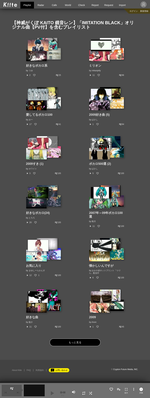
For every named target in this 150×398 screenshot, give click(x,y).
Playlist (27, 5)
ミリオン (95, 65)
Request (108, 5)
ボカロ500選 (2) (100, 164)
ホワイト (33, 169)
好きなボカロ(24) (38, 213)
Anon (94, 322)
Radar (41, 5)
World (68, 5)
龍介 (31, 322)
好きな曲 (32, 317)
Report (95, 5)
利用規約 (40, 370)
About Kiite (17, 370)
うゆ (31, 70)
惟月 (94, 221)
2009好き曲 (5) (99, 114)
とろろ (32, 218)
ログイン (134, 11)
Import (122, 5)
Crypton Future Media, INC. (125, 369)
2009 (92, 317)
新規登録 (144, 11)
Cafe (54, 5)
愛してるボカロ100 (39, 114)
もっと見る (75, 342)
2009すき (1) (34, 164)
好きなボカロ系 (36, 65)
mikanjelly (96, 70)
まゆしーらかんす (37, 270)
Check (81, 5)
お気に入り (33, 265)
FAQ (29, 370)
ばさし (95, 119)
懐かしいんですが (101, 265)
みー (31, 119)
